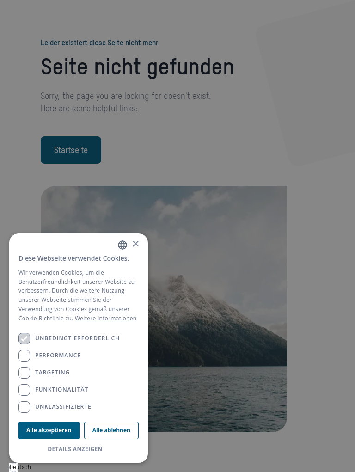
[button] (78, 449)
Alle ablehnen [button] (111, 430)
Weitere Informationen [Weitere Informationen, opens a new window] (106, 318)
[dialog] (78, 348)
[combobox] (13, 467)
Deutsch (14, 467)
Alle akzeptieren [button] (48, 430)
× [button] (135, 244)
